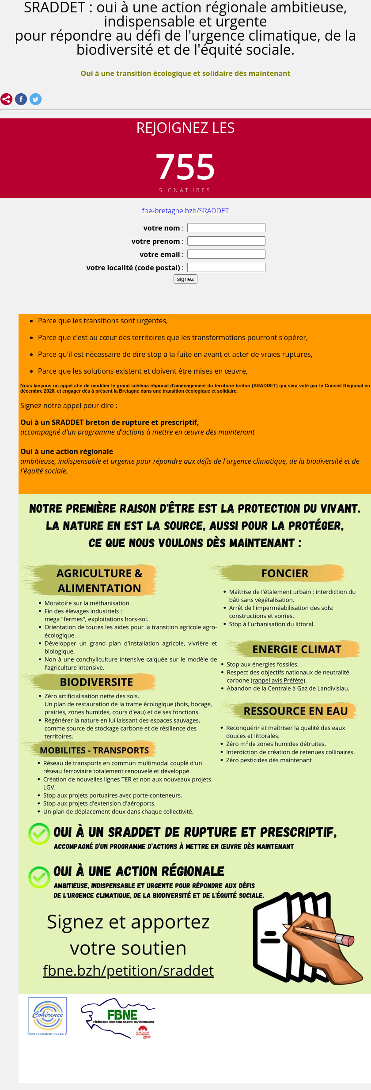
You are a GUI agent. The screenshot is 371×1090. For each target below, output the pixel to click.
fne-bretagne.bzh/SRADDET (185, 211)
